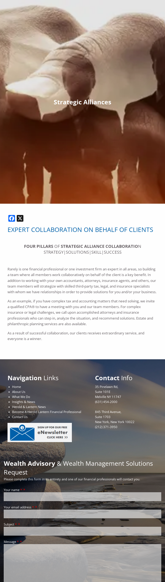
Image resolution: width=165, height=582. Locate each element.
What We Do (21, 397)
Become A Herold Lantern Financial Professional (46, 412)
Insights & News (23, 402)
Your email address (19, 507)
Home (16, 387)
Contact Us (20, 417)
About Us (18, 392)
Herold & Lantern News (29, 407)
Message (11, 542)
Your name (13, 490)
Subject (11, 524)
